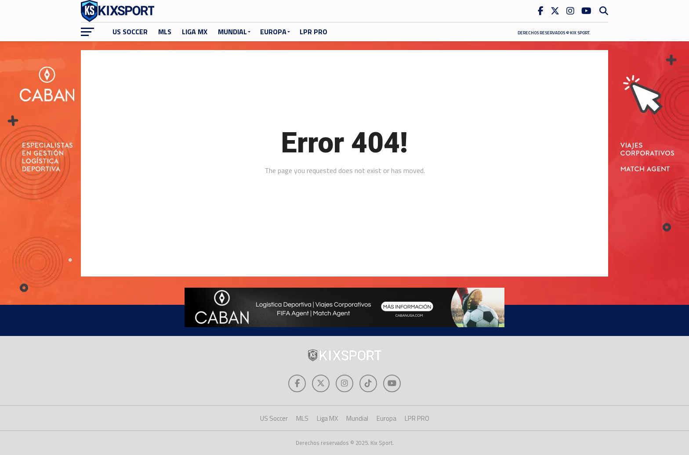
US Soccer (130, 31)
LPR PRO (313, 31)
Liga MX (194, 31)
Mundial (232, 31)
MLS (164, 31)
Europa (273, 31)
